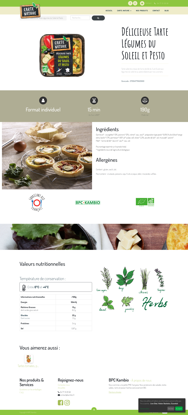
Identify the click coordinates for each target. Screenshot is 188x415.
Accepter (179, 408)
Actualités (61, 387)
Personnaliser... (145, 408)
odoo (165, 412)
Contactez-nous (64, 385)
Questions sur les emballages (31, 389)
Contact (146, 3)
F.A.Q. (22, 392)
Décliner (171, 408)
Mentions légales (115, 392)
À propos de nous (141, 380)
